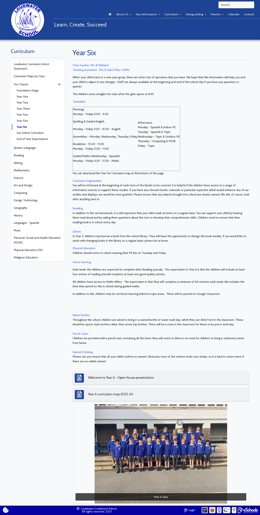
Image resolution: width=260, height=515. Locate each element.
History (18, 215)
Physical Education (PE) (28, 250)
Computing (20, 193)
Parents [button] (216, 14)
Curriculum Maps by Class (29, 76)
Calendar (233, 14)
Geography (20, 208)
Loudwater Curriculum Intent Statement (31, 66)
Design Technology (26, 200)
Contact (249, 14)
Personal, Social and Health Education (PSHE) (37, 240)
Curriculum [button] (171, 14)
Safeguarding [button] (194, 14)
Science (18, 178)
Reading (19, 155)
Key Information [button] (146, 14)
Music (17, 230)
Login (189, 509)
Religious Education (26, 257)
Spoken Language (25, 147)
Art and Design (23, 185)
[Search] (236, 4)
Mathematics (22, 170)
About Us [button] (122, 14)
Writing (18, 163)
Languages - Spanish (26, 223)
